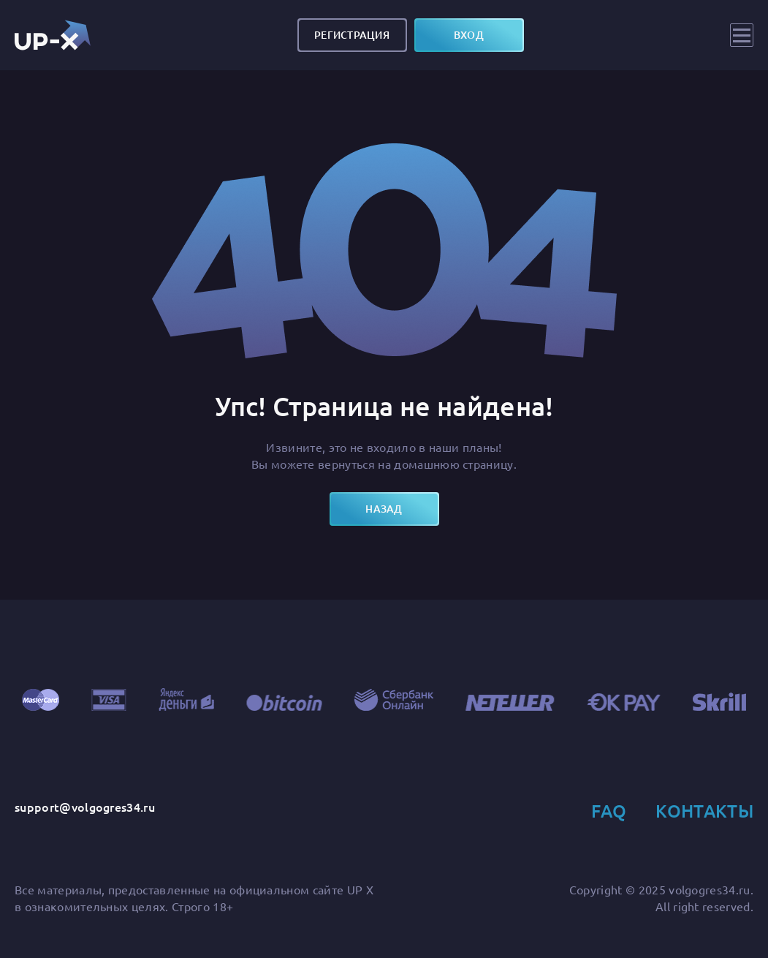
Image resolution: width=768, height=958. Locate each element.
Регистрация (351, 35)
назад (383, 509)
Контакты (704, 810)
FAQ (608, 810)
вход (469, 35)
